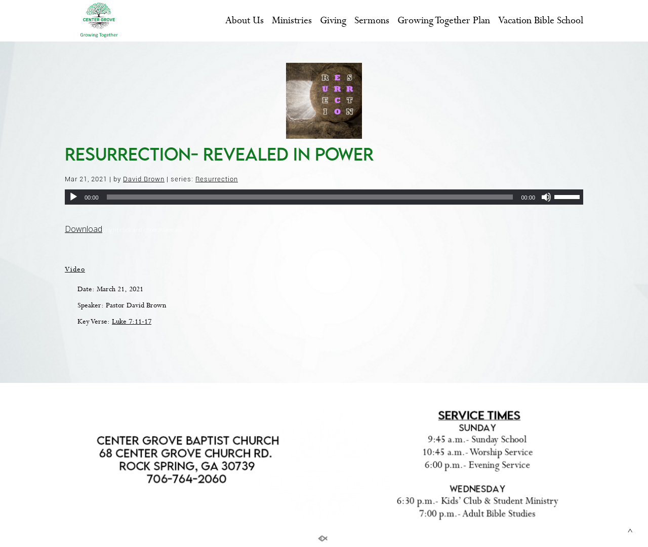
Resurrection (216, 179)
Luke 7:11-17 (131, 321)
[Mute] (546, 197)
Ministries (292, 21)
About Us (244, 21)
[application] (324, 197)
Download (83, 229)
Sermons (371, 21)
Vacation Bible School (540, 21)
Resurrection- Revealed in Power (219, 154)
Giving (333, 21)
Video (75, 269)
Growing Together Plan (443, 21)
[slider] (310, 197)
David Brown (144, 179)
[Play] (73, 197)
